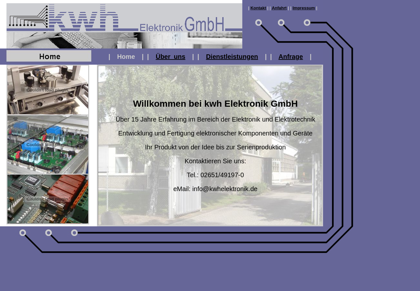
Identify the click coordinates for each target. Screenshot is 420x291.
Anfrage (290, 56)
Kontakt (258, 7)
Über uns (170, 56)
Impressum (304, 7)
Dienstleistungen (232, 56)
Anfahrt (279, 7)
